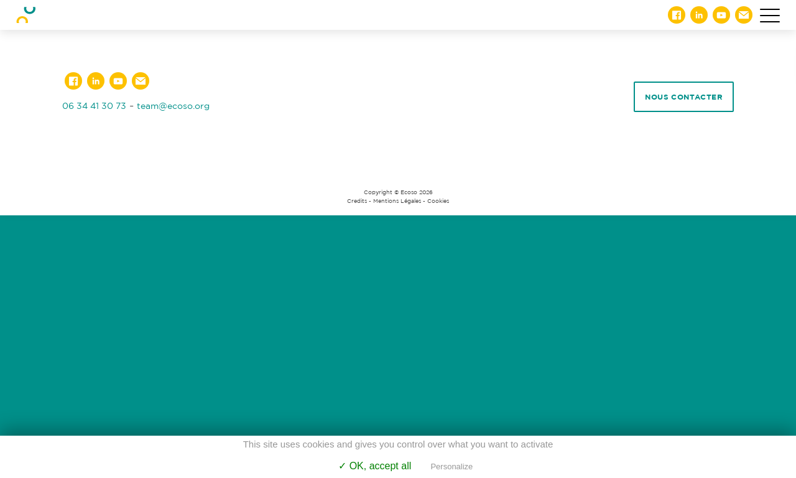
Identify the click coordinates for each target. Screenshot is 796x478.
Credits (357, 201)
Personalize (451, 466)
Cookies (438, 201)
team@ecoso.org (173, 105)
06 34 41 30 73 (94, 105)
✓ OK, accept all (374, 466)
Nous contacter (684, 97)
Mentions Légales (397, 201)
